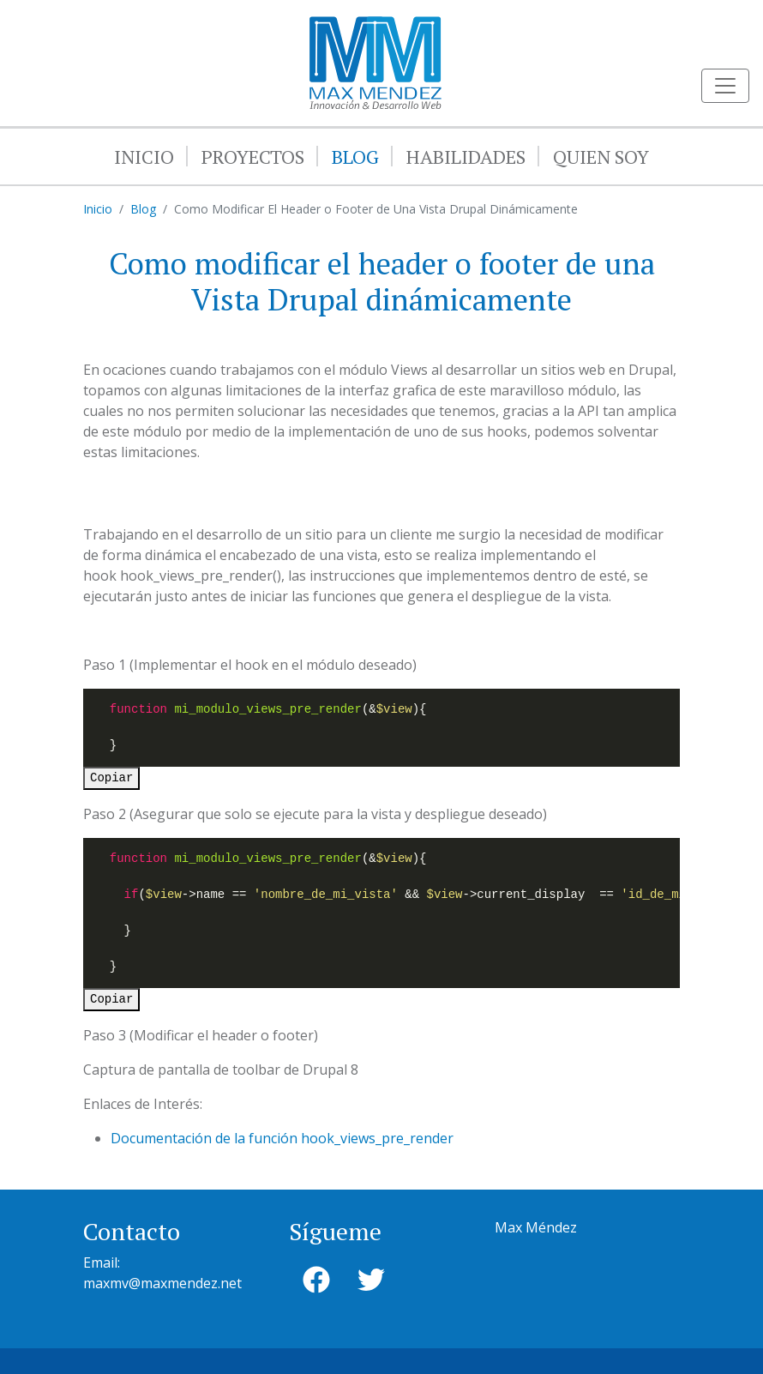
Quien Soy (601, 156)
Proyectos (252, 156)
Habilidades (466, 156)
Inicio (144, 156)
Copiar (111, 778)
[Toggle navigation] (725, 86)
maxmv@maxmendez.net (162, 1283)
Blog (355, 156)
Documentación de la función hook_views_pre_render (282, 1138)
